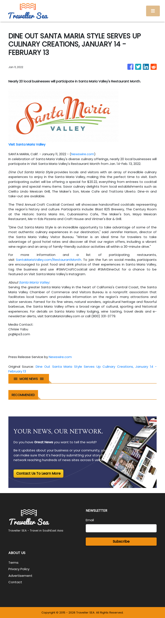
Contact (15, 582)
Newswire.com (82, 154)
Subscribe (121, 541)
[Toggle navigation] (153, 11)
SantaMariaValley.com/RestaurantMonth (48, 259)
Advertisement (20, 575)
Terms (13, 562)
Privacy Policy (18, 569)
